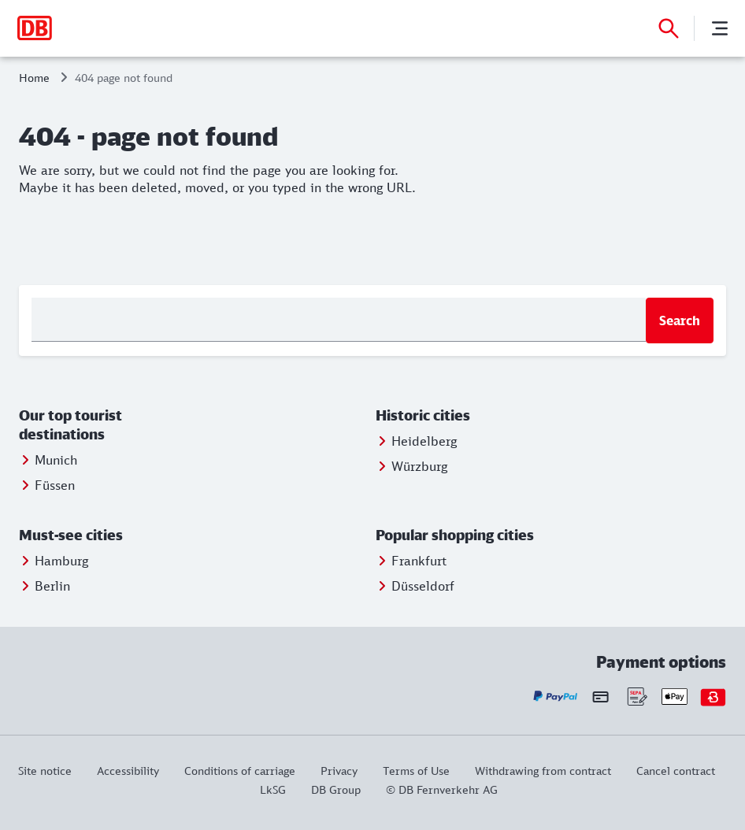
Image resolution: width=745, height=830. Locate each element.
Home (34, 77)
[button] (107, 425)
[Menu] (719, 28)
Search (679, 320)
